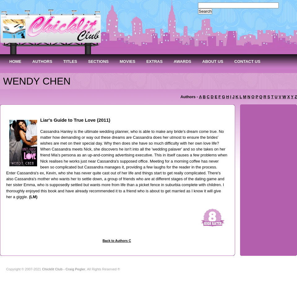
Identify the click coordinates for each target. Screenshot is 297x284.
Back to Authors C (116, 240)
